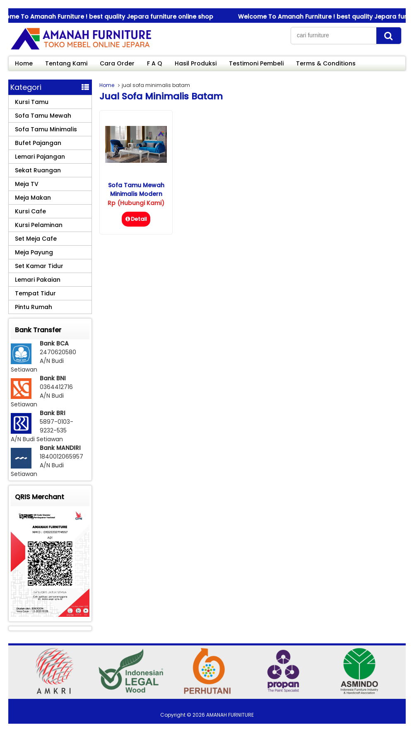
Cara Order (117, 63)
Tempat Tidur (35, 293)
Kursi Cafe (30, 211)
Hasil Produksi (196, 63)
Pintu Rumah (33, 307)
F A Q (154, 63)
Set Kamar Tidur (39, 266)
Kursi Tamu (31, 102)
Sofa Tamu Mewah (43, 115)
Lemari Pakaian (37, 279)
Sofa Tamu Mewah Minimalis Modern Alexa (136, 194)
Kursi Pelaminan (39, 225)
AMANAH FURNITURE (230, 714)
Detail (136, 219)
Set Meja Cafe (36, 238)
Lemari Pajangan (40, 156)
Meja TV (27, 184)
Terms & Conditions (326, 63)
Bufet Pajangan (38, 143)
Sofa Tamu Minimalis (46, 129)
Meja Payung (34, 252)
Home (24, 63)
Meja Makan (33, 197)
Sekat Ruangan (38, 170)
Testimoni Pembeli (256, 63)
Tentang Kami (66, 63)
